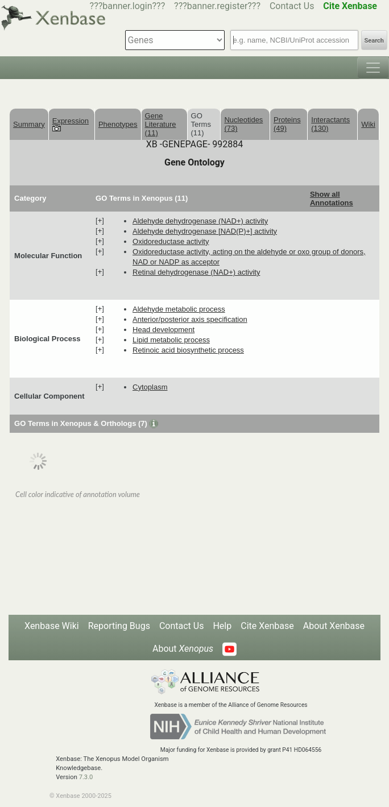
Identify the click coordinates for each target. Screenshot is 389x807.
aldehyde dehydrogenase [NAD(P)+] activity (205, 231)
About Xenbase (334, 625)
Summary (29, 124)
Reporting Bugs (119, 625)
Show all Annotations (331, 198)
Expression (70, 124)
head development (163, 329)
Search (374, 40)
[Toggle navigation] (373, 67)
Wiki (368, 124)
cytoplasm (150, 387)
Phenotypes (118, 124)
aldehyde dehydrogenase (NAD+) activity (200, 221)
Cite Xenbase (267, 625)
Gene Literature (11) (160, 124)
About (182, 648)
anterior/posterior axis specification (190, 319)
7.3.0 (86, 777)
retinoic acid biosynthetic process (188, 350)
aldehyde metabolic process (179, 309)
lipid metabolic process (171, 340)
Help (222, 625)
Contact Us (292, 6)
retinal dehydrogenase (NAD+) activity (196, 272)
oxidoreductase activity (171, 241)
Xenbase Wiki (51, 625)
